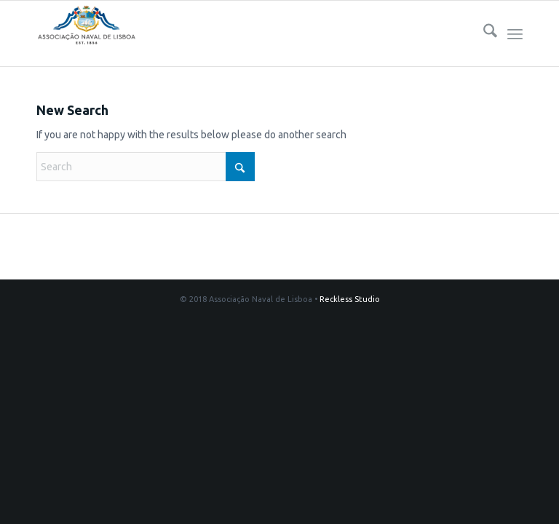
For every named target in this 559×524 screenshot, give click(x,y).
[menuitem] (483, 33)
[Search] (483, 33)
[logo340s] (86, 33)
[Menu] (515, 33)
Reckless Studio (350, 299)
